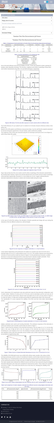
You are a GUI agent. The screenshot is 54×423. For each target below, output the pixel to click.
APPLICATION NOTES (18, 11)
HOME (11, 11)
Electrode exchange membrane (47, 11)
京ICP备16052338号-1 (40, 421)
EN (47, 1)
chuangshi (33, 421)
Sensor (4, 29)
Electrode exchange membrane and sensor (32, 11)
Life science (5, 17)
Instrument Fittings (6, 32)
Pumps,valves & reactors (8, 20)
